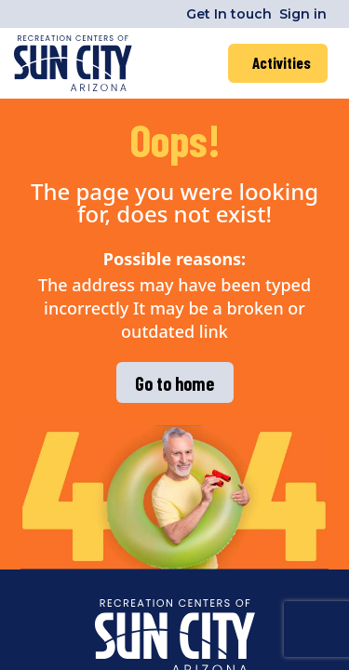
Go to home (174, 383)
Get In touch (229, 14)
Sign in (303, 14)
